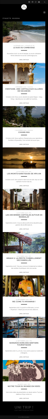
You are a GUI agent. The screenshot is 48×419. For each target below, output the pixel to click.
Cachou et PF (30, 45)
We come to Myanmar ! (24, 302)
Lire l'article (24, 59)
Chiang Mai (24, 132)
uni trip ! (24, 407)
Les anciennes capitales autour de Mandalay (24, 216)
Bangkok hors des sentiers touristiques (23, 344)
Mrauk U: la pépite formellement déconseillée (24, 259)
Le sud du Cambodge (24, 48)
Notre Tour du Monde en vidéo (24, 386)
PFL (30, 171)
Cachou (30, 87)
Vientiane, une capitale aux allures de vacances (24, 90)
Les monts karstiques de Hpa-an (24, 174)
